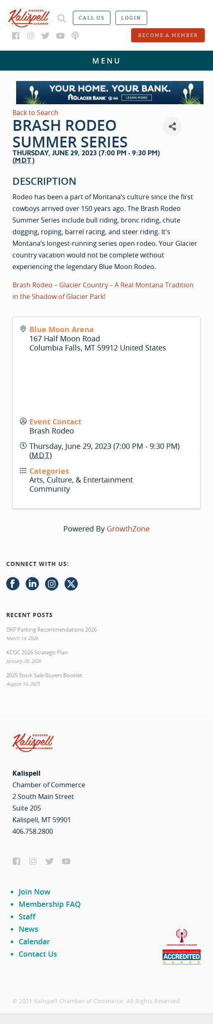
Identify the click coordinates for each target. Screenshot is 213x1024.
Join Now (34, 892)
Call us (92, 18)
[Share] (172, 126)
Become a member (168, 35)
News (28, 929)
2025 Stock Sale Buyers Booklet (44, 675)
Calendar (34, 941)
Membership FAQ (50, 904)
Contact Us (38, 954)
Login (131, 18)
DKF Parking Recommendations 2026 (51, 629)
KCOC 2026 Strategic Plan (37, 652)
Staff (27, 916)
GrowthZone (128, 529)
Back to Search (35, 112)
